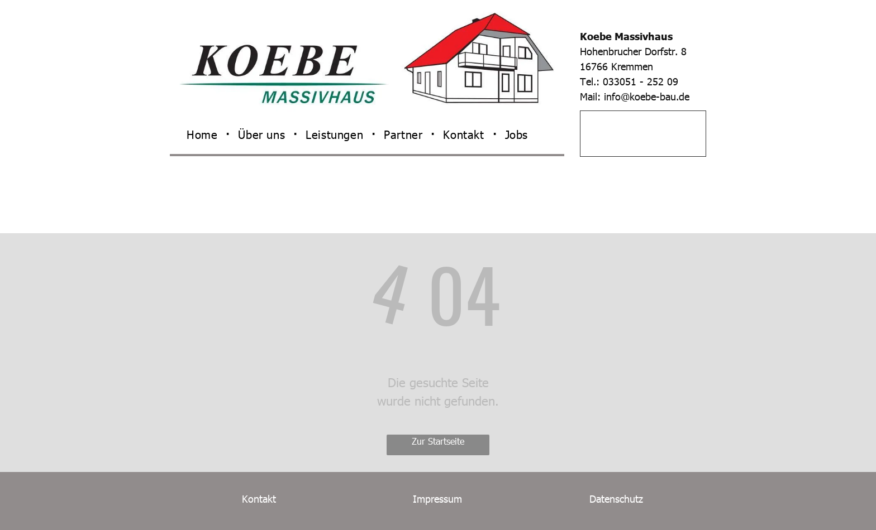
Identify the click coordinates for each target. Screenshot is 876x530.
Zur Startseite (438, 441)
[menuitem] (204, 134)
